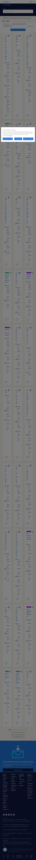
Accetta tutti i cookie (28, 138)
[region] (18, 134)
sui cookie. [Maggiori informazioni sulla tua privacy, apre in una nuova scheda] (10, 135)
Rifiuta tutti (18, 138)
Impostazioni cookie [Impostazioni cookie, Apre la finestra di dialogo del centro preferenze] (7, 138)
